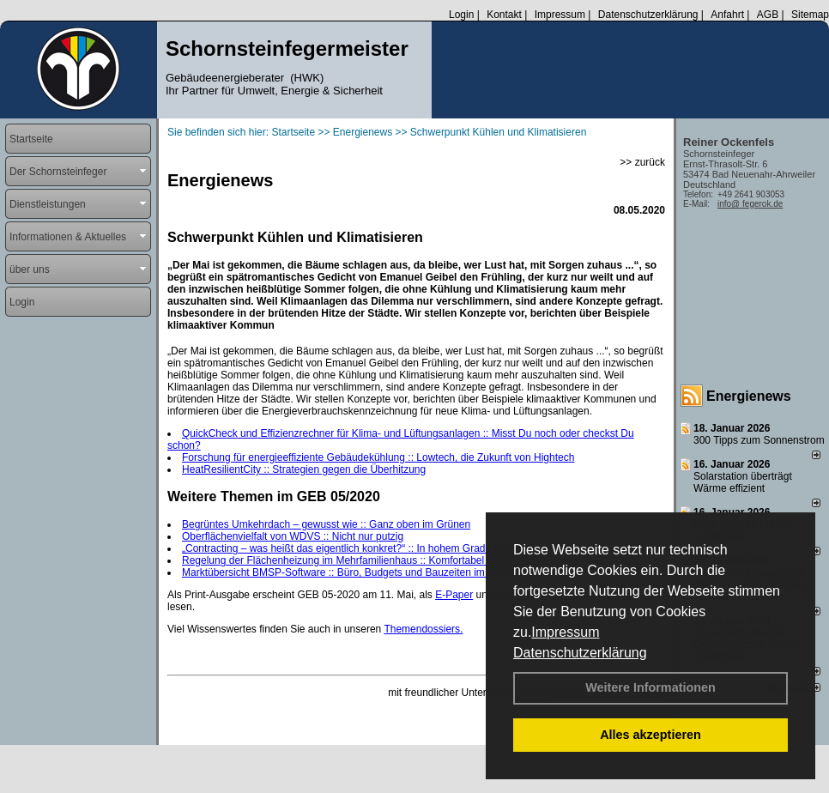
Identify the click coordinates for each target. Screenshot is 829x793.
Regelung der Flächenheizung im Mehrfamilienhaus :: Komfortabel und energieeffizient (379, 560)
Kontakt (504, 15)
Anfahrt (727, 15)
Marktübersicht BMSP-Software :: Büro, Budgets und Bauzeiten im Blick (346, 572)
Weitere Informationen (650, 687)
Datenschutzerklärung (580, 652)
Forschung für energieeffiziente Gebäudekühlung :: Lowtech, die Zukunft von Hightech (378, 457)
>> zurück (642, 162)
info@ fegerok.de (750, 204)
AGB (767, 15)
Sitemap (810, 15)
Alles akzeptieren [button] (650, 735)
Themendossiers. (423, 629)
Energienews (748, 396)
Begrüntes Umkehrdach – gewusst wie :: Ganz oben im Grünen (326, 524)
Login (461, 15)
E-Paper (454, 595)
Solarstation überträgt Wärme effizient (742, 482)
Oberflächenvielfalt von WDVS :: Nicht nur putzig (292, 536)
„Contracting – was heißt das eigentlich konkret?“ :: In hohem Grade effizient (355, 548)
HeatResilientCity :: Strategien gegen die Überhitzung (304, 469)
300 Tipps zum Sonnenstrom (759, 440)
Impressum (565, 632)
